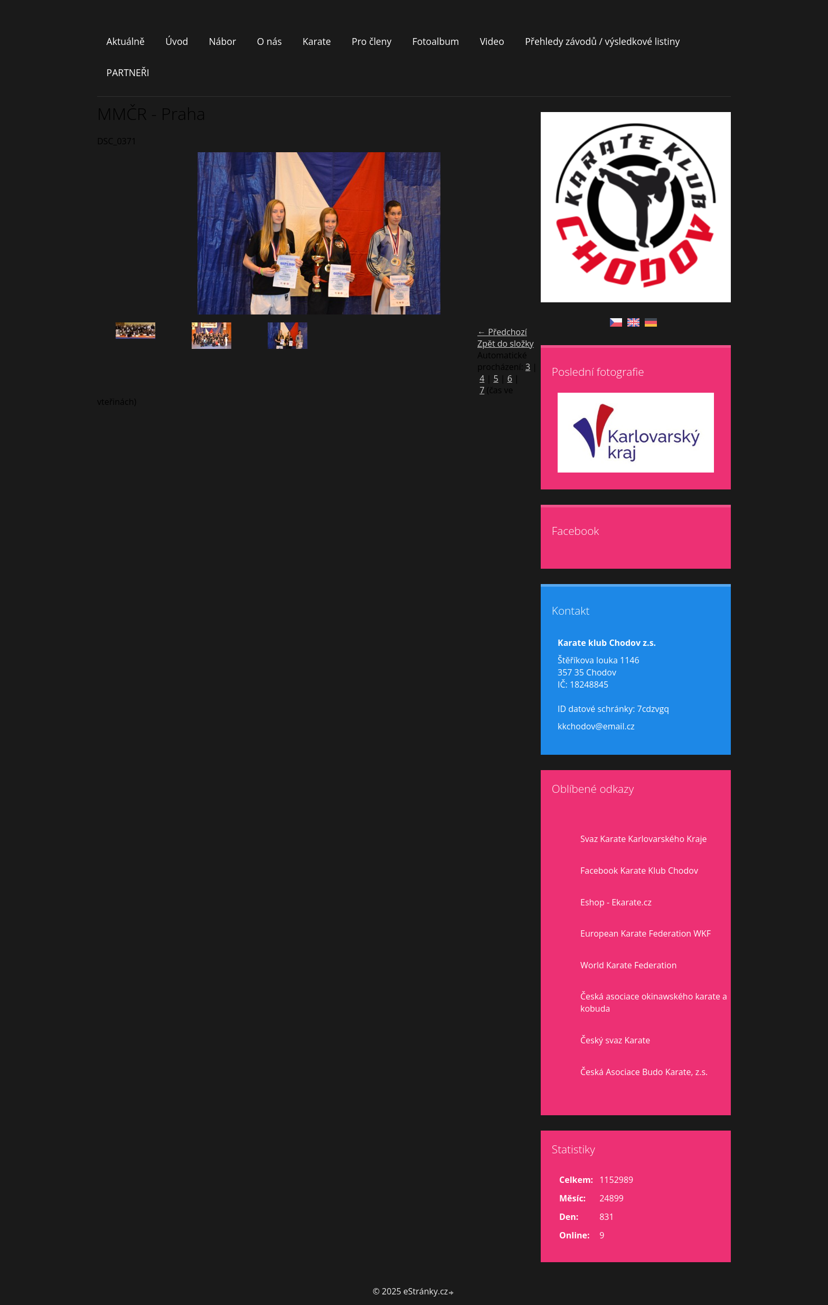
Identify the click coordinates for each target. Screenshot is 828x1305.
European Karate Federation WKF (645, 933)
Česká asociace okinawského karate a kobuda (653, 1002)
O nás (269, 41)
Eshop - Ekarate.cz (616, 902)
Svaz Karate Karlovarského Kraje (643, 839)
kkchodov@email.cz (596, 726)
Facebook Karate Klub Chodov (639, 870)
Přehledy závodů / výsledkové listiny (602, 41)
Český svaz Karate (615, 1040)
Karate (317, 41)
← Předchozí (502, 332)
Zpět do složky (505, 343)
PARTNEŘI (128, 72)
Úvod (176, 41)
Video (492, 41)
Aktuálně (126, 41)
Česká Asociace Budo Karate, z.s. (644, 1072)
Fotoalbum (435, 41)
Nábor (223, 41)
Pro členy (371, 41)
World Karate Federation (628, 965)
